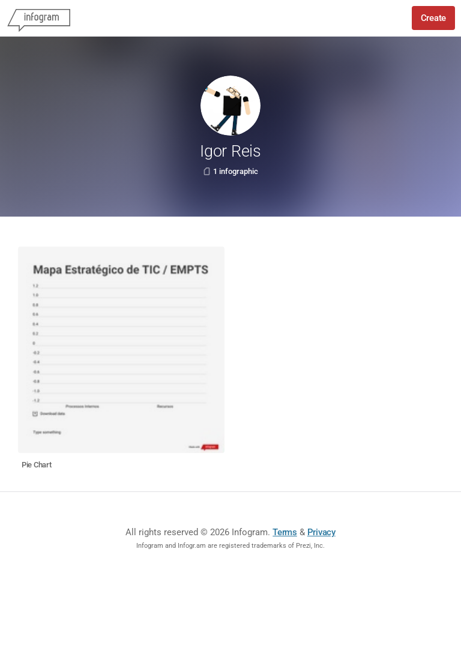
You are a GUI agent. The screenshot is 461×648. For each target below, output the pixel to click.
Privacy (321, 532)
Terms (285, 532)
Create (433, 18)
